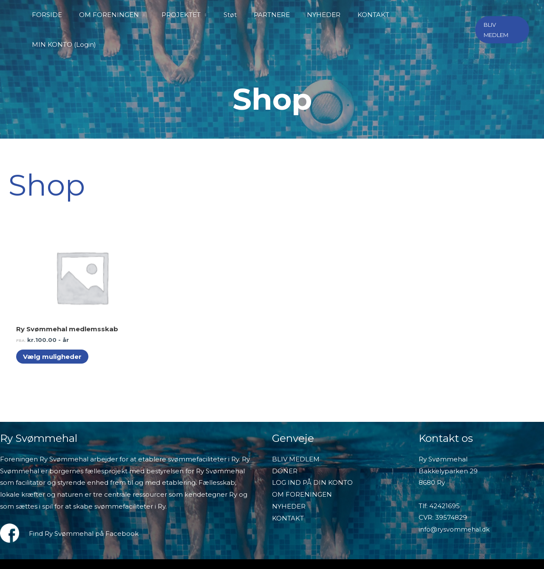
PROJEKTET (191, 15)
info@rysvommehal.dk (455, 488)
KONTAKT (366, 15)
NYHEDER (320, 15)
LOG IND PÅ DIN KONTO (312, 441)
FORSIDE (65, 15)
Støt (235, 15)
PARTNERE (273, 15)
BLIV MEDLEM (296, 417)
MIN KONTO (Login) (427, 15)
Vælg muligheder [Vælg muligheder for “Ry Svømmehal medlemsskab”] (54, 315)
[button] (501, 14)
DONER (285, 429)
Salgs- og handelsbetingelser (397, 532)
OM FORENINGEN (123, 15)
